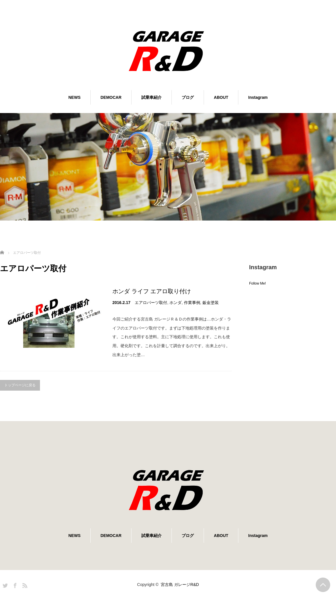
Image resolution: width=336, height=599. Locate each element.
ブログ (188, 97)
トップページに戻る (20, 385)
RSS (24, 584)
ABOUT (221, 97)
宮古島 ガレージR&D (180, 584)
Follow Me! (257, 283)
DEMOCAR (111, 97)
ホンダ (175, 302)
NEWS (74, 97)
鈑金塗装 (210, 302)
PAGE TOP (323, 585)
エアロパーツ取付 (151, 302)
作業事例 (192, 302)
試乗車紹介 (151, 97)
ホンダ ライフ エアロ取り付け (151, 291)
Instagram (258, 97)
